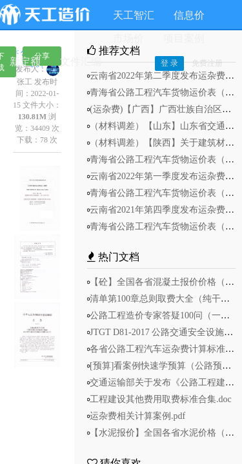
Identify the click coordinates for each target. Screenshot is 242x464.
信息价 (189, 15)
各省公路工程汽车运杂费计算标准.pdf (164, 349)
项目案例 (184, 38)
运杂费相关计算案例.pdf (137, 416)
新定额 (25, 61)
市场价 (128, 38)
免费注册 (207, 63)
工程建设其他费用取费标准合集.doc (161, 399)
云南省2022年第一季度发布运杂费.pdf (164, 176)
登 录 (169, 63)
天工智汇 (133, 15)
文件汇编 (80, 61)
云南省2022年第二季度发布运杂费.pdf (164, 76)
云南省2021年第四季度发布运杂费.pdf (164, 210)
